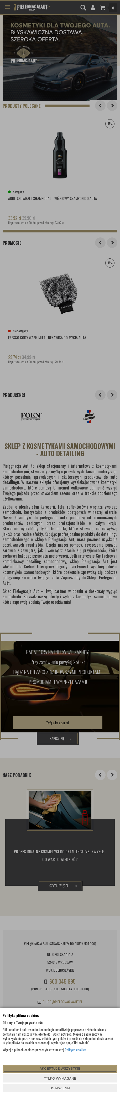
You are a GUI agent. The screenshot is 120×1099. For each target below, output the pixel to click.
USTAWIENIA (60, 1088)
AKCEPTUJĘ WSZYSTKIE (60, 1068)
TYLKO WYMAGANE (60, 1078)
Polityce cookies (75, 1049)
